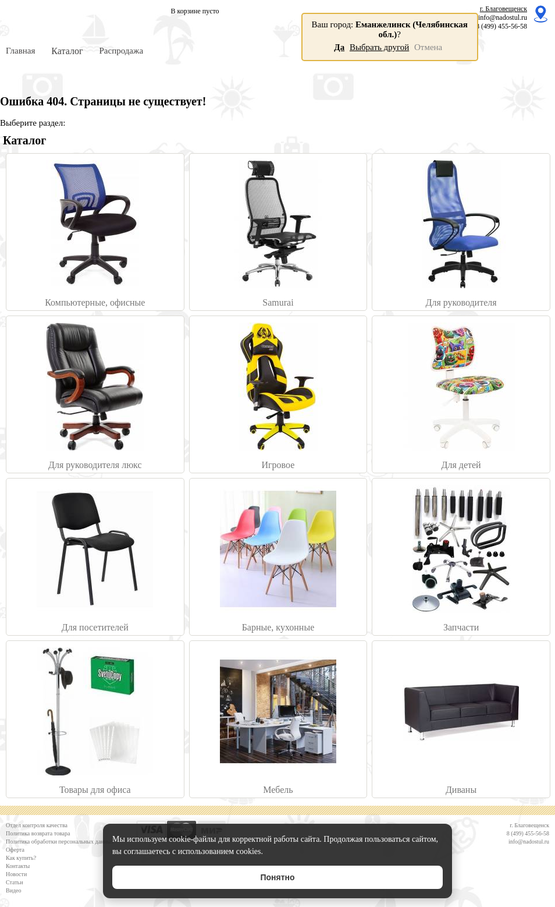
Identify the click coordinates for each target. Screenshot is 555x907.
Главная (20, 50)
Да (339, 47)
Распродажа (121, 50)
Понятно (277, 877)
